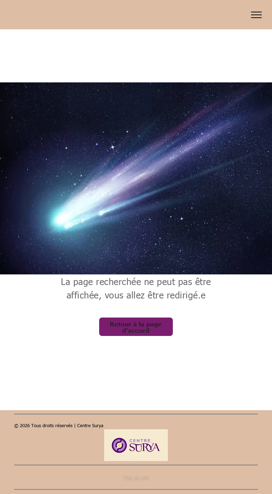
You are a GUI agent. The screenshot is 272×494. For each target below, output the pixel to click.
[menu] (256, 15)
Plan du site (136, 477)
